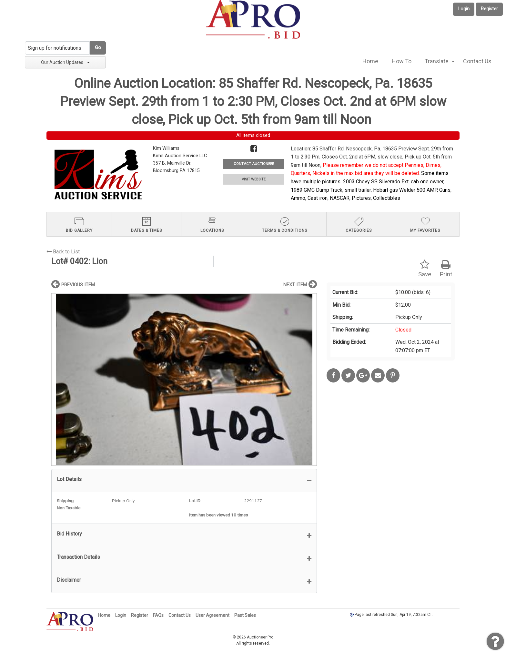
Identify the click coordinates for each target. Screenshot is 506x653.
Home (370, 61)
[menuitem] (370, 61)
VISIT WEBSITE (254, 179)
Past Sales (245, 615)
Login (464, 9)
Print (446, 269)
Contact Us (477, 61)
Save (424, 269)
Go (98, 47)
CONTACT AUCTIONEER (254, 164)
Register (489, 9)
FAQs (158, 615)
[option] (184, 379)
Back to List (63, 252)
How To (401, 61)
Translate (437, 61)
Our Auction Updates (65, 62)
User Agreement (212, 615)
